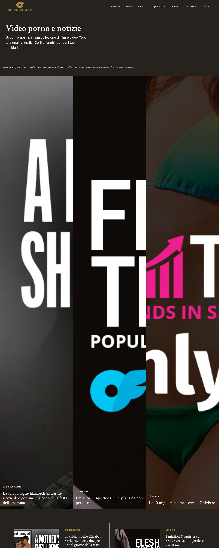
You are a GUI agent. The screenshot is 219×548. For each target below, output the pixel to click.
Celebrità (115, 6)
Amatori (156, 481)
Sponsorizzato (159, 6)
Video (178, 6)
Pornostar (142, 6)
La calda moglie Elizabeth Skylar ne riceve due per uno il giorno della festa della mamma (35, 483)
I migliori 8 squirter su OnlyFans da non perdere (109, 485)
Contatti (206, 6)
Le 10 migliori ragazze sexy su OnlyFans (182, 487)
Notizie (128, 6)
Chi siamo (192, 6)
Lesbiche (83, 476)
